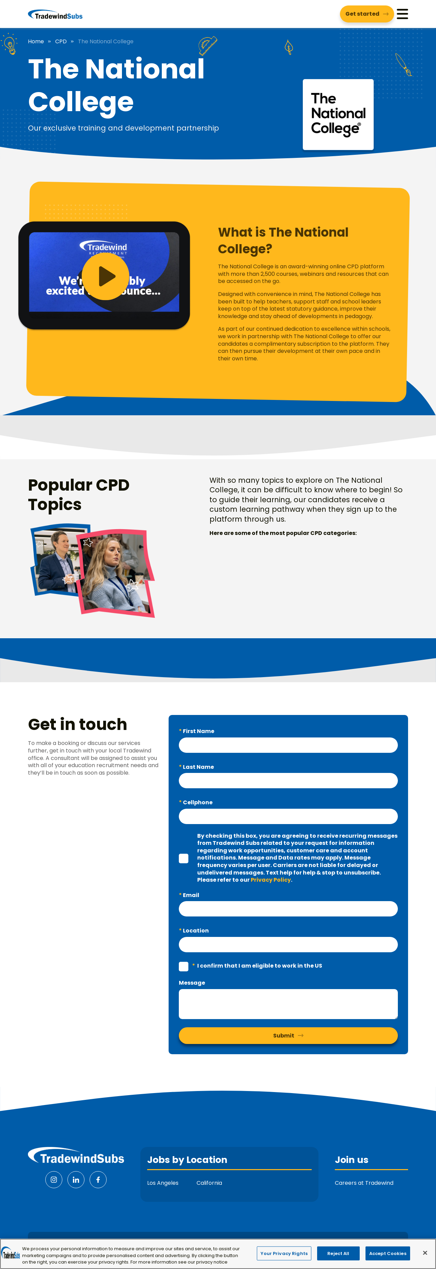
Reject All (338, 1253)
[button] (131, 276)
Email (190, 895)
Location (195, 931)
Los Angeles (162, 1183)
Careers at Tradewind (364, 1183)
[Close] (425, 1252)
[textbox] (288, 745)
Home (36, 41)
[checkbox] (183, 858)
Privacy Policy (271, 880)
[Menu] (402, 14)
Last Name (198, 767)
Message (192, 983)
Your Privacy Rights (284, 1253)
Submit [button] (283, 1036)
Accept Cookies (387, 1253)
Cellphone (197, 802)
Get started (362, 14)
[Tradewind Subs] (55, 14)
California (209, 1183)
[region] (218, 1254)
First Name (198, 731)
